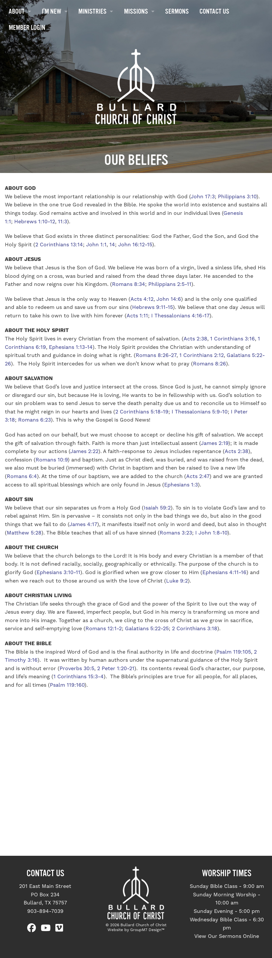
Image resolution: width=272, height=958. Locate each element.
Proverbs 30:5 (77, 668)
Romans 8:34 (128, 284)
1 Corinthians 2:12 (201, 355)
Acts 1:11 (137, 316)
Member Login (27, 27)
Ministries (92, 11)
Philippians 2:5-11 (169, 284)
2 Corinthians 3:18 (194, 628)
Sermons (177, 11)
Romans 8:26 (209, 364)
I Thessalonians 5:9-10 (200, 412)
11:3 (62, 221)
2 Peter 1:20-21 (115, 668)
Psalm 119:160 (67, 685)
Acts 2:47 (198, 476)
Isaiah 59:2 (157, 508)
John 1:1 (96, 244)
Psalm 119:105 (233, 652)
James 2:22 (84, 451)
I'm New (51, 11)
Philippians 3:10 (237, 196)
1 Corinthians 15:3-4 (78, 676)
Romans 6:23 (34, 420)
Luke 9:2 (177, 581)
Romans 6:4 (22, 476)
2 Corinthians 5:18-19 (141, 412)
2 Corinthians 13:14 (59, 244)
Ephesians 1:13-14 (70, 347)
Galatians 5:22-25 (147, 628)
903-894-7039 (45, 911)
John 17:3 (203, 196)
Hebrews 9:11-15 (152, 307)
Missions (136, 11)
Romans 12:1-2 (103, 628)
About (17, 11)
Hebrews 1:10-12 (34, 221)
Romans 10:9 (52, 460)
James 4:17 (83, 524)
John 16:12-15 (135, 244)
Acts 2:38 (195, 339)
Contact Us (214, 11)
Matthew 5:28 (24, 533)
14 (112, 244)
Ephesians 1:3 (181, 485)
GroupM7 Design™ (147, 929)
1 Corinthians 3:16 (232, 339)
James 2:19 (214, 443)
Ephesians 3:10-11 (58, 572)
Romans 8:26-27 (156, 355)
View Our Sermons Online (226, 936)
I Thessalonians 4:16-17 (180, 316)
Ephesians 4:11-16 (224, 572)
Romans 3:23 (176, 533)
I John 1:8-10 (211, 533)
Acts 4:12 (141, 299)
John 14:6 (168, 299)
